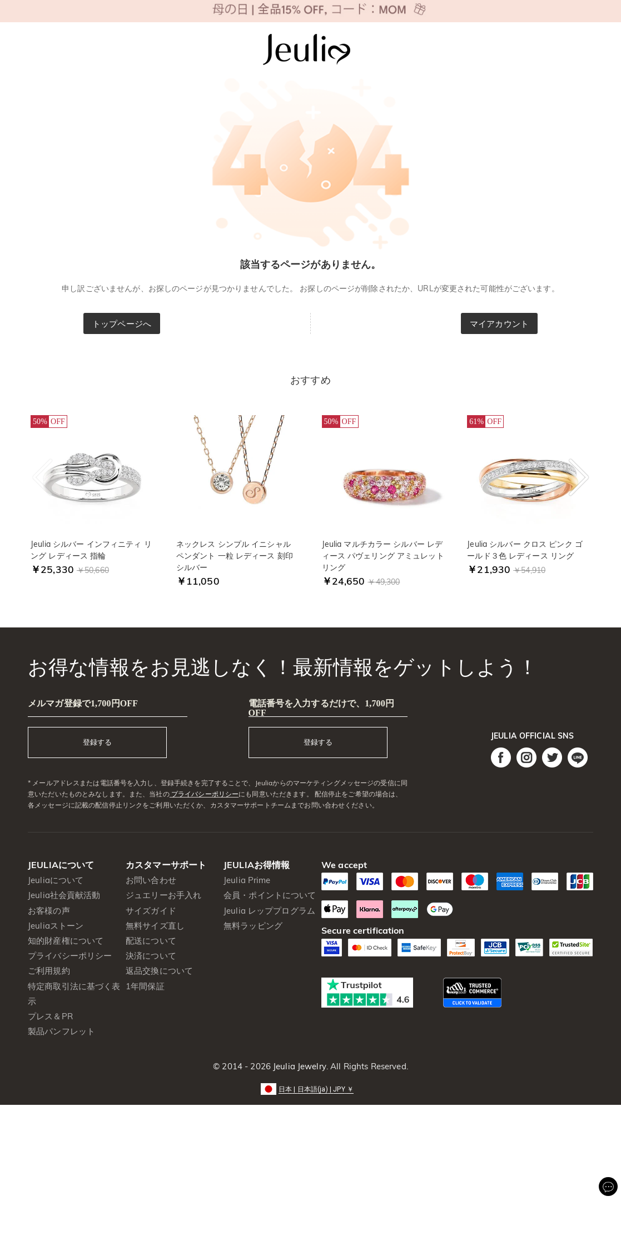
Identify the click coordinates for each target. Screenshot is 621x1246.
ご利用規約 (49, 970)
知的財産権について (65, 940)
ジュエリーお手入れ (163, 895)
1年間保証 (145, 986)
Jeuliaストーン (55, 925)
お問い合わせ (151, 880)
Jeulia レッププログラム (269, 910)
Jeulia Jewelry (298, 1066)
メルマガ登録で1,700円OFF (83, 703)
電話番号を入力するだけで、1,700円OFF (322, 708)
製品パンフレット (61, 1031)
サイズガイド (151, 910)
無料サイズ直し (155, 925)
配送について (151, 940)
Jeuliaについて (55, 880)
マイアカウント (499, 323)
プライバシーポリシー (204, 794)
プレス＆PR (50, 1016)
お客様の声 (49, 910)
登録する (97, 741)
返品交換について (159, 970)
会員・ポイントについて (269, 895)
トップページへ (121, 323)
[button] (310, 1088)
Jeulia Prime (247, 880)
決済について (151, 955)
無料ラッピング (252, 925)
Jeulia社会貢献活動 (64, 895)
